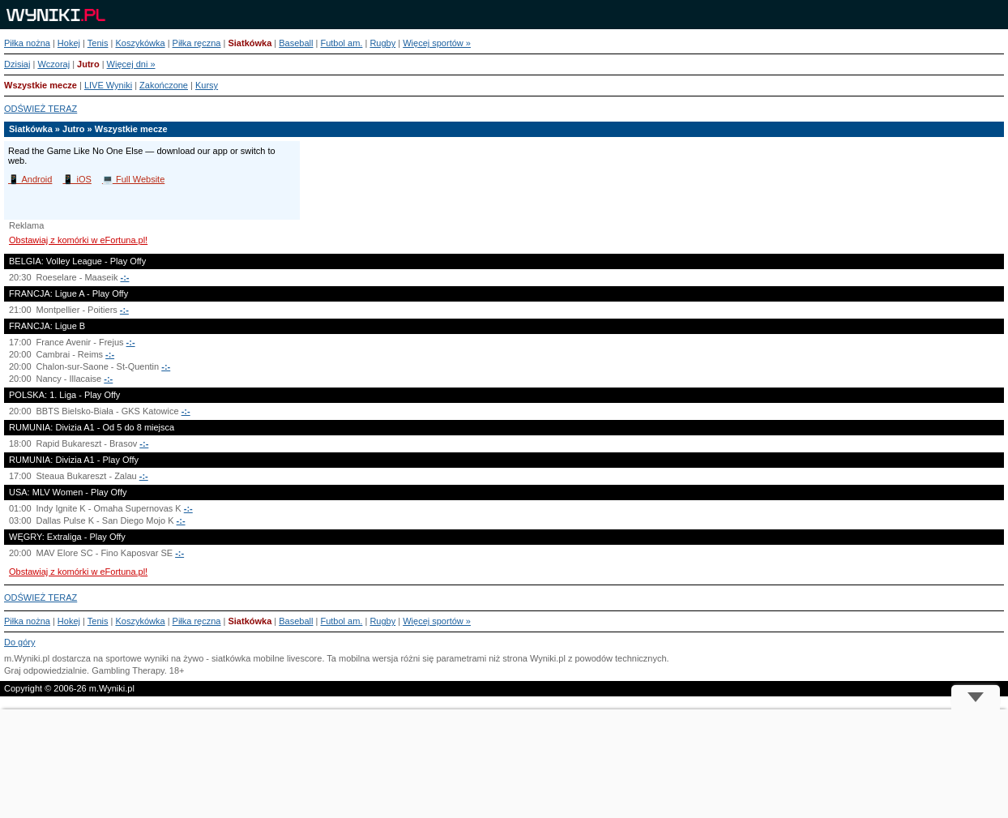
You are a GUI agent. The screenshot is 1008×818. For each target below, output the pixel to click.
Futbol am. (341, 43)
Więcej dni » (131, 64)
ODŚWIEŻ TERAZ (40, 108)
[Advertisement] (504, 763)
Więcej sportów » (437, 43)
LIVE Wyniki (108, 85)
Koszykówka (139, 43)
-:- (124, 277)
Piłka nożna (27, 43)
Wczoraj (53, 64)
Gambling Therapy (128, 670)
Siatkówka (249, 43)
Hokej (69, 43)
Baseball (296, 43)
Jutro (88, 64)
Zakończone (163, 85)
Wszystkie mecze (40, 85)
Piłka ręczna (197, 43)
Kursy (206, 85)
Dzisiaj (17, 64)
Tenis (98, 43)
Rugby (382, 43)
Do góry (20, 642)
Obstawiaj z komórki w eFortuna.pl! (78, 240)
